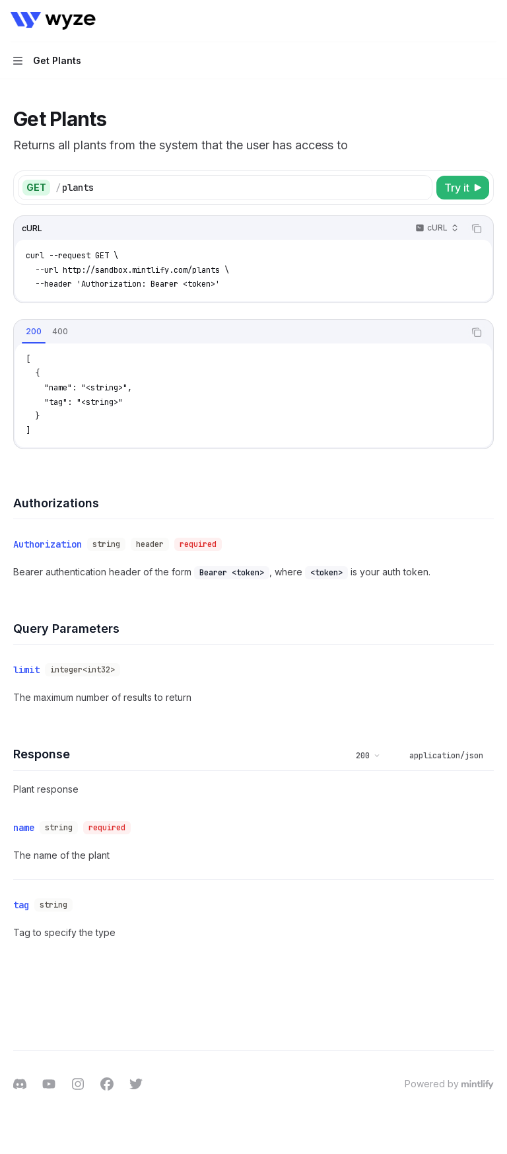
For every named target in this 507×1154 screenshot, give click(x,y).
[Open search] (464, 21)
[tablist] (239, 332)
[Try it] (462, 187)
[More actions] (489, 21)
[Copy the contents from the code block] (476, 228)
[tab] (34, 332)
